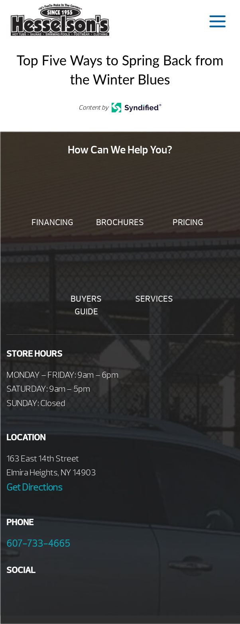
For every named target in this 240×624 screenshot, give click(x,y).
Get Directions (34, 487)
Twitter (59, 593)
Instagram (81, 593)
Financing (52, 223)
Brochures (120, 223)
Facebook (15, 593)
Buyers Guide (86, 305)
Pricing (188, 223)
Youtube (37, 593)
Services (154, 299)
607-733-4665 (38, 543)
